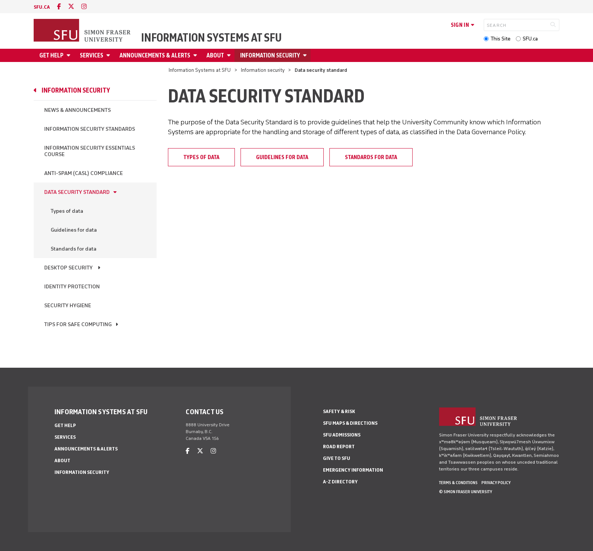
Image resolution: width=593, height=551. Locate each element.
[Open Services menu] (109, 55)
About (215, 55)
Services (91, 55)
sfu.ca (42, 7)
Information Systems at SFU (211, 38)
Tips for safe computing (78, 324)
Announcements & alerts (155, 55)
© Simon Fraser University (465, 491)
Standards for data (73, 249)
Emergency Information (353, 470)
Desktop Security (69, 268)
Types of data (67, 211)
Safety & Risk (339, 411)
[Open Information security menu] (305, 55)
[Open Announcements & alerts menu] (196, 55)
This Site (501, 39)
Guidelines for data (74, 230)
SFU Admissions (341, 435)
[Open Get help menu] (69, 55)
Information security (270, 55)
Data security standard (77, 192)
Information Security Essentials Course (89, 151)
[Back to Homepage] (83, 31)
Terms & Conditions (458, 482)
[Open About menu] (229, 55)
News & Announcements (77, 110)
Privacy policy (496, 482)
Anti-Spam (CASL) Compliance (83, 173)
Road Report (339, 446)
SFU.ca (530, 39)
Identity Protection (72, 286)
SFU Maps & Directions (350, 423)
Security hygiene (67, 305)
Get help (51, 55)
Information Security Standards (89, 129)
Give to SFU (336, 458)
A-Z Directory (340, 481)
